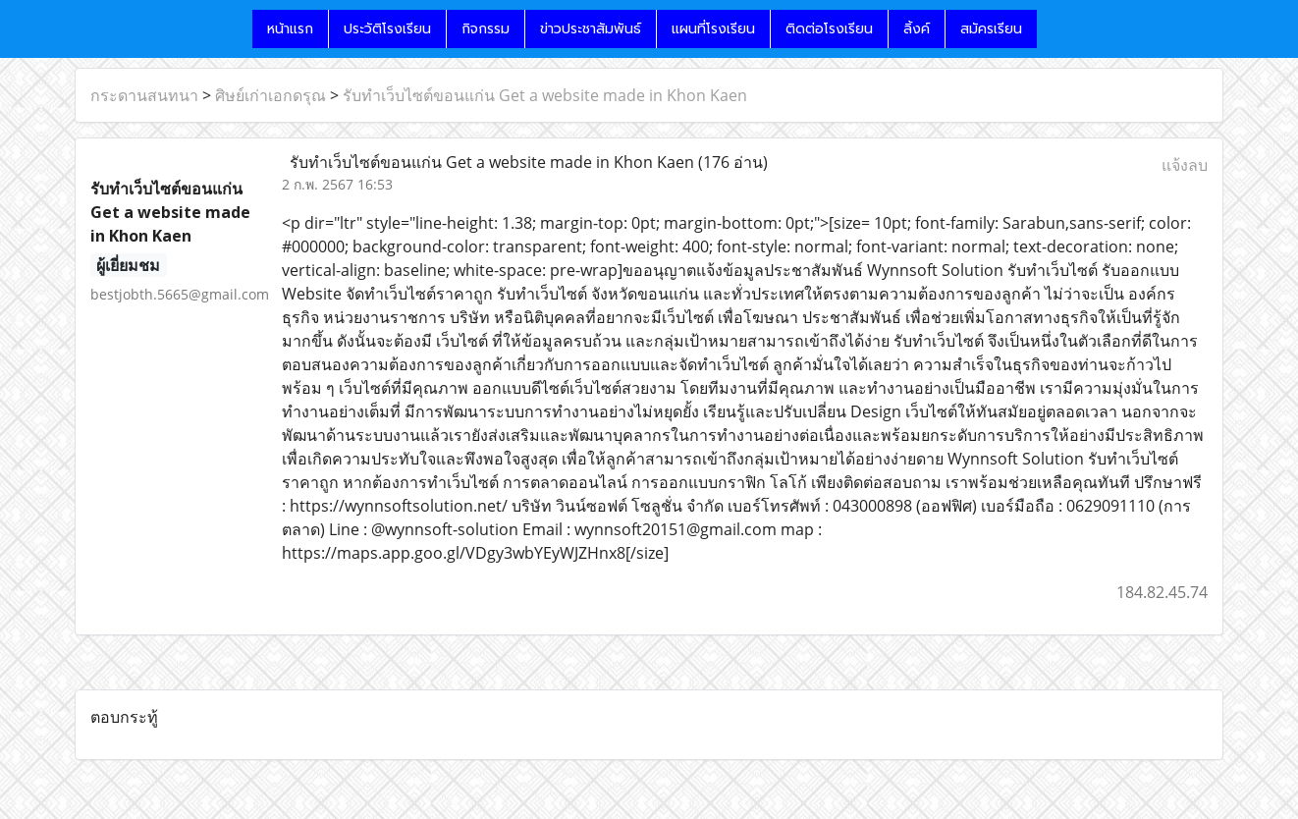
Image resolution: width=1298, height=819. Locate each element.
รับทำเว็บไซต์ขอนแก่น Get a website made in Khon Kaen (545, 95)
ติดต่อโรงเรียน (829, 29)
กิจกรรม (485, 29)
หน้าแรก (290, 29)
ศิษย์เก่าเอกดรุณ (270, 95)
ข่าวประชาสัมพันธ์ (590, 29)
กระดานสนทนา (144, 95)
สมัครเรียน (991, 29)
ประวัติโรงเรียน (387, 29)
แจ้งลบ (1185, 165)
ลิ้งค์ (916, 29)
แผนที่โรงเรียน (713, 29)
